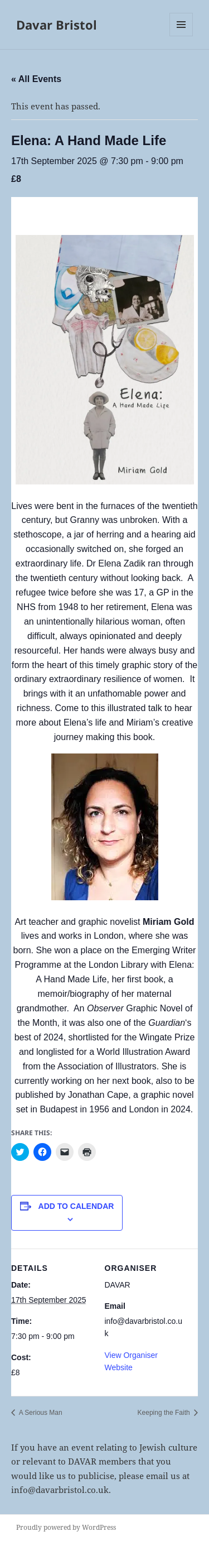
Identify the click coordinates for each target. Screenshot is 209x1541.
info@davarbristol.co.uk (60, 1489)
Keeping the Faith (165, 1413)
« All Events (36, 79)
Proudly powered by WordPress (66, 1527)
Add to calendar (76, 1206)
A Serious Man (39, 1413)
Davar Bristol (56, 24)
